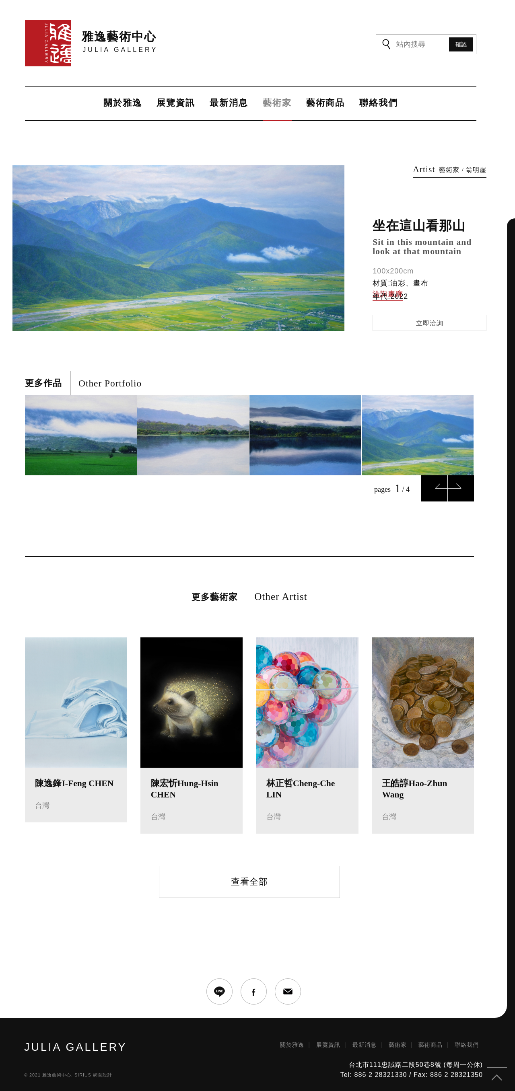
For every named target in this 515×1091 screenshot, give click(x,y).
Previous (434, 484)
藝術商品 (324, 103)
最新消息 (227, 103)
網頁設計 (102, 1070)
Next (461, 484)
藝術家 (276, 103)
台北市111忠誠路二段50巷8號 (395, 1060)
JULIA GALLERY (75, 1043)
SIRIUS (82, 1070)
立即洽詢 (429, 318)
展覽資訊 (174, 103)
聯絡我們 (377, 103)
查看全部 (249, 877)
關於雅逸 (121, 103)
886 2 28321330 (380, 1070)
